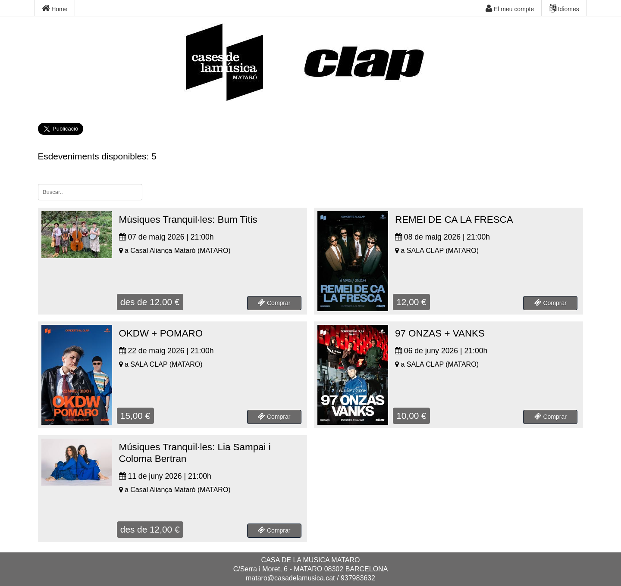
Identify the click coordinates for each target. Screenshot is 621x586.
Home (54, 8)
